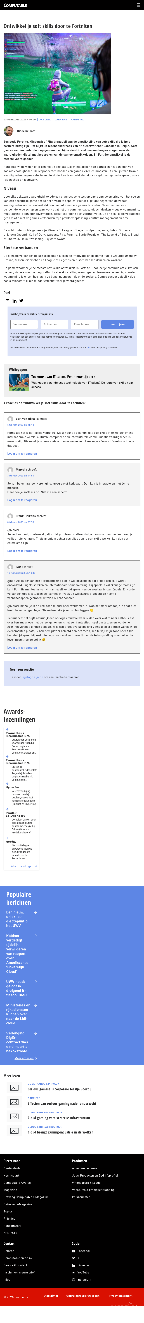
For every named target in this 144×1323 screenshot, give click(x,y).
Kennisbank (11, 1175)
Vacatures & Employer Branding (93, 1190)
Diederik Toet (26, 131)
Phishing (9, 1218)
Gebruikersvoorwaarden (83, 1296)
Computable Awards (17, 1182)
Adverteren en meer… (86, 1168)
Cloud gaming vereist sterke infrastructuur (59, 1117)
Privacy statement (120, 1296)
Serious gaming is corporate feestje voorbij (59, 1089)
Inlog (7, 1279)
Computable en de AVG (19, 1258)
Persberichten (81, 1197)
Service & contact (15, 1265)
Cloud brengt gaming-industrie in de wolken (60, 1132)
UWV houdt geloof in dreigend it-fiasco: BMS (16, 988)
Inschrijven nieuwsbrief (19, 1272)
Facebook (84, 1251)
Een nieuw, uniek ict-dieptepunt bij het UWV (17, 919)
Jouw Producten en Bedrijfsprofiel (95, 1175)
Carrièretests (12, 1168)
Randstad (77, 119)
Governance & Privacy (43, 1083)
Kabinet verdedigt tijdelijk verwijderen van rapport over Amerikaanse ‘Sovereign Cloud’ (17, 954)
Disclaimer (51, 1296)
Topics (8, 1211)
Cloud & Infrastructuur (45, 1112)
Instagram (84, 1279)
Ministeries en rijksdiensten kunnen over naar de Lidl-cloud (18, 1014)
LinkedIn (83, 1265)
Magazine (10, 1190)
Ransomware (12, 1226)
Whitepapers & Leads (86, 1182)
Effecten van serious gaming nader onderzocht (62, 1103)
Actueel (45, 119)
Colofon (9, 1251)
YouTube (83, 1272)
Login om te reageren (22, 453)
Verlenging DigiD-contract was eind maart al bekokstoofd (17, 1042)
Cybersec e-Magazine (18, 1204)
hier (89, 347)
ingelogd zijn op (32, 677)
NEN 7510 (10, 1233)
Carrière (61, 119)
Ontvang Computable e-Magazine (26, 1197)
